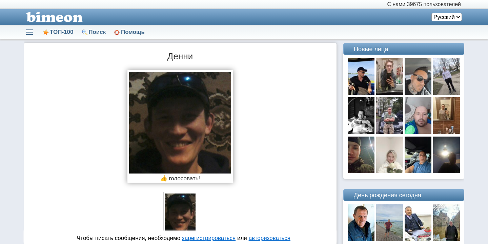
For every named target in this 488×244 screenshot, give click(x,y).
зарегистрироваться (209, 238)
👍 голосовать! (180, 178)
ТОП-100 (61, 32)
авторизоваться (269, 238)
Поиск (97, 32)
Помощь (133, 32)
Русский (444, 17)
